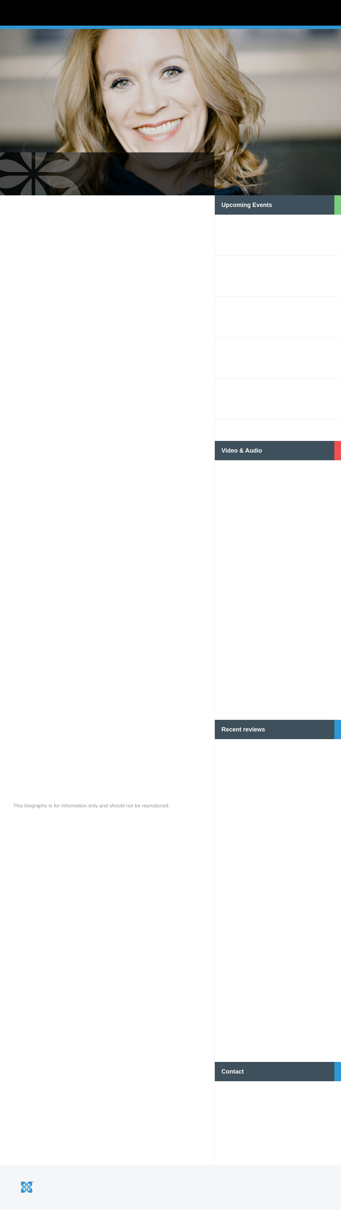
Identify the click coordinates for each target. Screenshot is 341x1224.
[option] (170, 130)
